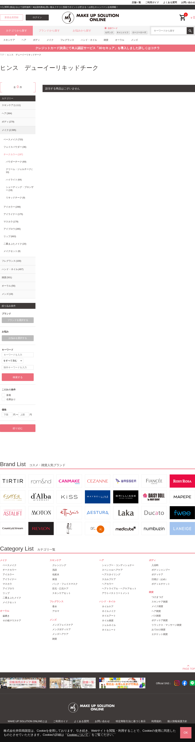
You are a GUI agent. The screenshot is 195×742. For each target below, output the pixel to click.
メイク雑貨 (157, 606)
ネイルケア (107, 606)
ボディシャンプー (161, 569)
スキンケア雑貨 (160, 601)
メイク (50, 40)
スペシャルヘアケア (112, 569)
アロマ (55, 611)
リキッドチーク (15, 197)
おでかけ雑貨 (158, 629)
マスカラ (11, 221)
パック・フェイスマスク (65, 584)
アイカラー (12, 207)
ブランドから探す (49, 30)
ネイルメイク (109, 611)
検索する (18, 377)
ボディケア (157, 574)
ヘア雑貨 (156, 611)
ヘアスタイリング (111, 574)
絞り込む (18, 428)
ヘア (24, 40)
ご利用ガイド (152, 2)
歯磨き (6, 616)
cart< (182, 15)
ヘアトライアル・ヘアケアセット (119, 588)
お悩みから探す (82, 30)
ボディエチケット (161, 584)
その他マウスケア (12, 620)
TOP (2, 55)
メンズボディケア (61, 629)
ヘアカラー (107, 584)
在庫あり (11, 399)
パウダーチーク (16, 162)
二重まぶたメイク (15, 244)
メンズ (134, 40)
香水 (54, 606)
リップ (10, 236)
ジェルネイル (109, 625)
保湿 (54, 579)
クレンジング (59, 565)
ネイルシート (109, 629)
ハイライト (14, 179)
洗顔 (54, 569)
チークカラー (13, 154)
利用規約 (156, 721)
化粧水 (55, 574)
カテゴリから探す (16, 30)
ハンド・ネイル (89, 40)
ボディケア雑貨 (160, 620)
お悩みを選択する (18, 338)
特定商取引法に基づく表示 (131, 721)
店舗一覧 (136, 2)
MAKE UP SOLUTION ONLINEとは (27, 721)
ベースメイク (13, 139)
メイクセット (12, 251)
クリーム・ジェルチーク (19, 171)
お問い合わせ (188, 2)
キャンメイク (123, 32)
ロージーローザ (139, 32)
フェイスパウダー (15, 147)
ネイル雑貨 (107, 620)
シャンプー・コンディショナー (118, 565)
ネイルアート (109, 615)
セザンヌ (109, 32)
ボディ (36, 40)
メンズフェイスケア (62, 624)
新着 (8, 395)
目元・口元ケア (60, 588)
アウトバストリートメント (116, 593)
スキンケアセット (61, 593)
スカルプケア (109, 579)
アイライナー (13, 214)
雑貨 (106, 40)
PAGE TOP (189, 668)
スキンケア (9, 40)
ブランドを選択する (17, 320)
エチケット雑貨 (160, 634)
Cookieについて (77, 734)
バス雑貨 (156, 615)
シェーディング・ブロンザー (20, 189)
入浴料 (155, 565)
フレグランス (67, 40)
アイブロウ (12, 229)
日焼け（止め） (160, 579)
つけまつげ (157, 597)
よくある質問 (170, 2)
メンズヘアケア (60, 634)
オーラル (119, 40)
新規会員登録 (11, 17)
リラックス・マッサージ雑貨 (167, 625)
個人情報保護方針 (177, 721)
